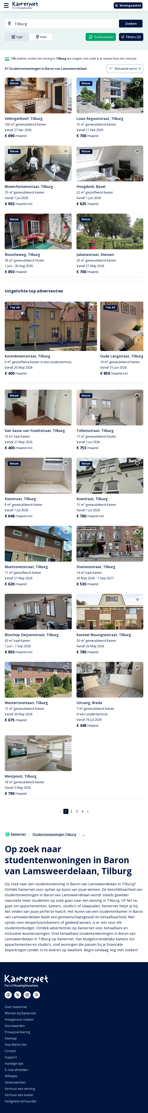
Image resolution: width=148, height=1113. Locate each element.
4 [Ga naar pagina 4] (82, 811)
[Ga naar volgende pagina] (87, 811)
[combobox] (59, 24)
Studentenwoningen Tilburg (54, 834)
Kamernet (15, 834)
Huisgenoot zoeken (19, 1019)
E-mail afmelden (16, 1070)
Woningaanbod (128, 5)
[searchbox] (65, 24)
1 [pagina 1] (66, 811)
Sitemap (11, 1038)
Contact (10, 1051)
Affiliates (11, 1076)
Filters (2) (131, 37)
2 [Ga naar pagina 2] (71, 811)
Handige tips (14, 1063)
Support (11, 1057)
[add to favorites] (66, 83)
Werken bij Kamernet (20, 1013)
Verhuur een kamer (19, 1095)
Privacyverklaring (17, 1032)
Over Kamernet (16, 1007)
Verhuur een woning (20, 1088)
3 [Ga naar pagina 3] (77, 811)
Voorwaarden (15, 1026)
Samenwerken (15, 1082)
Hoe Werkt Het (16, 1044)
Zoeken (131, 23)
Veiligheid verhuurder (21, 1101)
